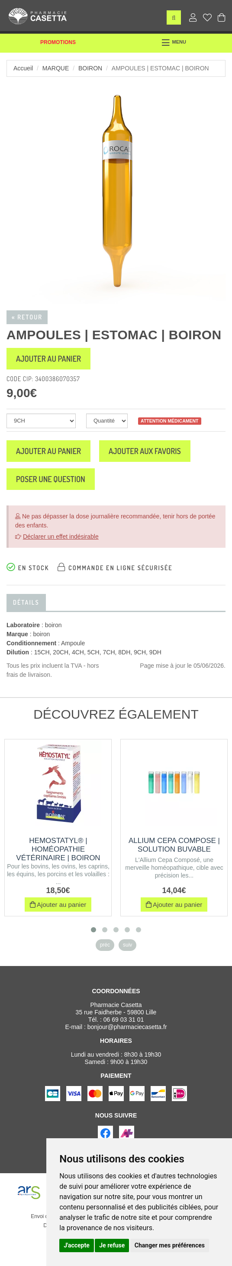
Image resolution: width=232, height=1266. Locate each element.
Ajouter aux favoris (145, 451)
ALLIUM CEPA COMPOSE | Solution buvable (174, 845)
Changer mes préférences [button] (170, 1245)
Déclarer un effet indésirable (61, 536)
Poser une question (50, 479)
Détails (26, 602)
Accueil (23, 68)
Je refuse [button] (112, 1245)
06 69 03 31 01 (123, 1019)
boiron (90, 68)
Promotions (58, 42)
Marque (55, 68)
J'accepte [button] (77, 1245)
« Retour (27, 317)
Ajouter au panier (48, 358)
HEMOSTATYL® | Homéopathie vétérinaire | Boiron (58, 849)
